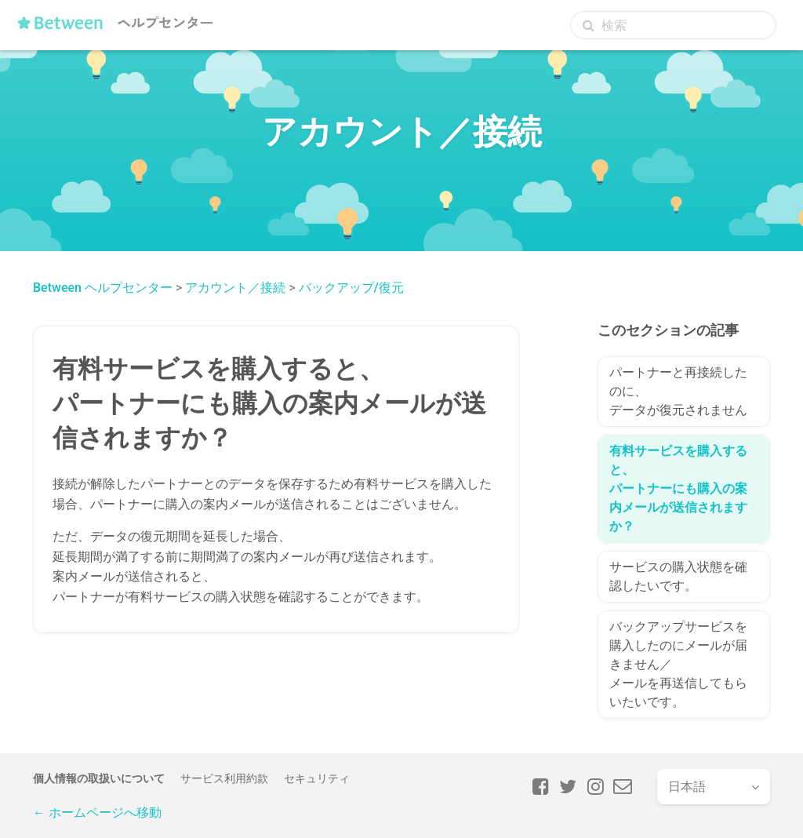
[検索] (673, 25)
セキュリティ (317, 778)
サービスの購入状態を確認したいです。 (678, 576)
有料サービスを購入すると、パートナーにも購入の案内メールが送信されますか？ (678, 488)
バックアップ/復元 (351, 287)
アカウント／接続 (235, 287)
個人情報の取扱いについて (99, 778)
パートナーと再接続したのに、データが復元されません (678, 391)
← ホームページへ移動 (97, 812)
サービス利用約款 (224, 778)
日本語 (687, 786)
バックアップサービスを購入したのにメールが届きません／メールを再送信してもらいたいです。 (678, 664)
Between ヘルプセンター (103, 287)
